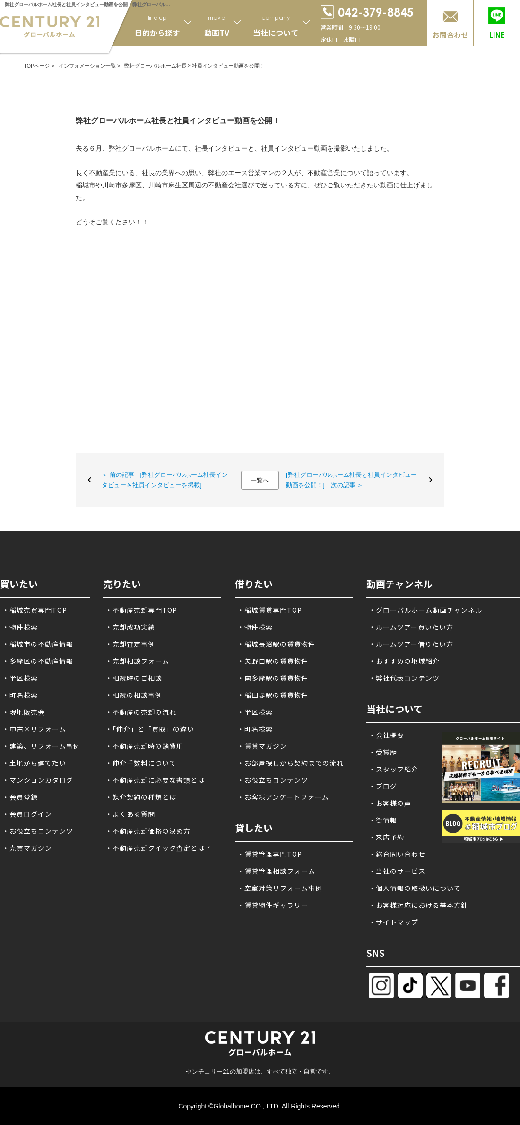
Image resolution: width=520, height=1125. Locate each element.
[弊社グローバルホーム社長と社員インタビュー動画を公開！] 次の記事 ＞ (351, 480)
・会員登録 (20, 797)
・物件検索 (20, 627)
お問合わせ (450, 35)
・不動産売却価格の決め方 (148, 831)
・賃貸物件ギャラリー (272, 905)
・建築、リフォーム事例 (41, 746)
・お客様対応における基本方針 (418, 905)
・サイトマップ (393, 922)
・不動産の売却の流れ (140, 712)
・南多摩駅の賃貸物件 (272, 678)
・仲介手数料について (140, 763)
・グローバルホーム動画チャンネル (425, 610)
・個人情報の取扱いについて (415, 888)
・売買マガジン (27, 848)
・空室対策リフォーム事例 (279, 888)
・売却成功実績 (130, 627)
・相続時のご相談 (133, 678)
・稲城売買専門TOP (34, 610)
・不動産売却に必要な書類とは (155, 780)
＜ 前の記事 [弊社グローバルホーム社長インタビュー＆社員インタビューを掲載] (165, 480)
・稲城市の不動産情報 (37, 644)
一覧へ (260, 480)
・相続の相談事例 (133, 695)
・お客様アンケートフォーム (283, 797)
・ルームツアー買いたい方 (411, 627)
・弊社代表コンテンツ (404, 678)
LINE (497, 35)
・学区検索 (20, 678)
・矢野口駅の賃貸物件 (272, 661)
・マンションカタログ (37, 780)
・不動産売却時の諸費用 (144, 746)
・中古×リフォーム (34, 729)
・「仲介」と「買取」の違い (149, 729)
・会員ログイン (27, 814)
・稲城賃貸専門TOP (269, 610)
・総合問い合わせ (397, 854)
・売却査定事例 (130, 644)
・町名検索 (20, 695)
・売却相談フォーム (137, 661)
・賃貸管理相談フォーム (276, 871)
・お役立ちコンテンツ (37, 831)
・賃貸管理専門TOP (269, 854)
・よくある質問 (130, 814)
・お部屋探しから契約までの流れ (290, 763)
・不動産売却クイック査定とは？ (158, 848)
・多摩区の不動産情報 (37, 661)
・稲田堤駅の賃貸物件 (272, 695)
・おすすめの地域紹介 (404, 661)
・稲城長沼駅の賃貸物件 (276, 644)
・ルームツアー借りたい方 (411, 644)
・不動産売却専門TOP (141, 610)
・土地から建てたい (34, 763)
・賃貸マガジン (262, 746)
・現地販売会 (23, 712)
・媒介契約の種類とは (140, 797)
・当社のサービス (397, 871)
